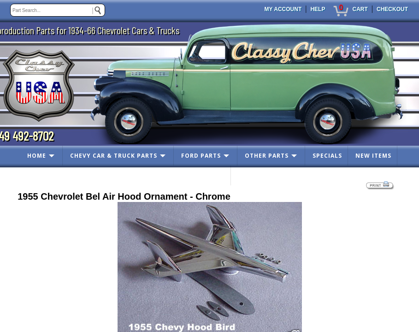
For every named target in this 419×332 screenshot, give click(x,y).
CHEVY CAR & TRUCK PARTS (113, 156)
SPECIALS (327, 156)
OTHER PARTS (267, 156)
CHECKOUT (392, 9)
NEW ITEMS (373, 156)
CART (359, 9)
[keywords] (57, 10)
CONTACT (209, 175)
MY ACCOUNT (283, 9)
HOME (36, 156)
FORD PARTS (201, 156)
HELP (317, 9)
